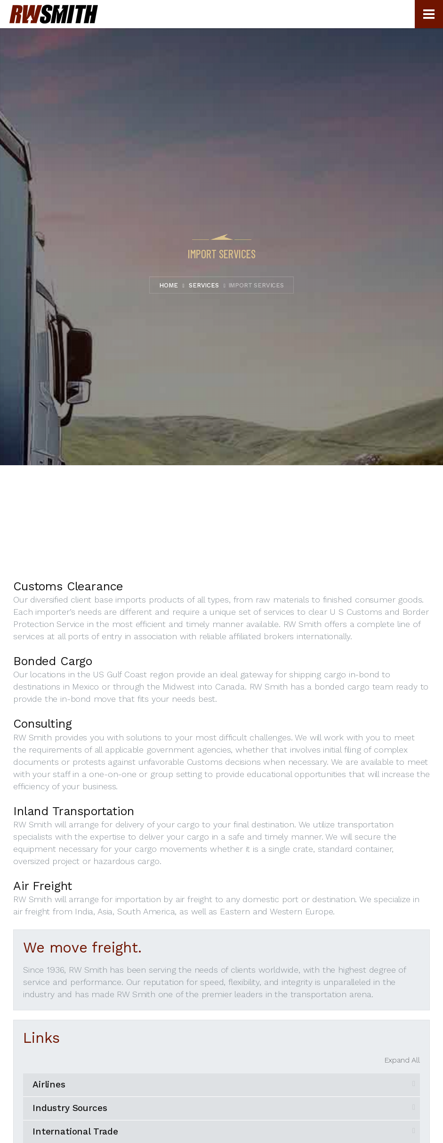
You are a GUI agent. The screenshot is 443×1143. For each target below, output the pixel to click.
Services (204, 285)
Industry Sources (69, 1108)
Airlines (48, 1084)
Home (168, 285)
